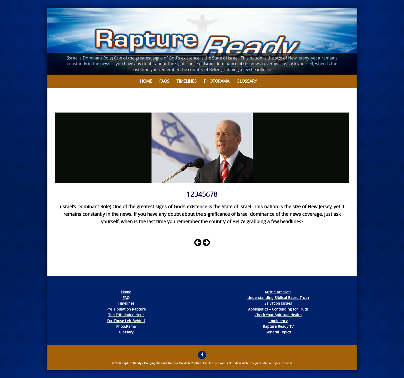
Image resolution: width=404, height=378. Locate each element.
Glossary (247, 81)
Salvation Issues (278, 303)
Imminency (278, 320)
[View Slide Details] (202, 41)
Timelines (186, 81)
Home (146, 81)
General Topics (278, 332)
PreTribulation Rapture (126, 309)
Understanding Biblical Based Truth (278, 297)
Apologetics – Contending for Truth (278, 309)
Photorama (216, 81)
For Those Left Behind (126, 320)
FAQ (126, 297)
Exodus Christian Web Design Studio (243, 363)
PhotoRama (126, 326)
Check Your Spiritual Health (278, 314)
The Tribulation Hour (126, 314)
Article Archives (278, 291)
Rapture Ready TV (278, 326)
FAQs (164, 81)
